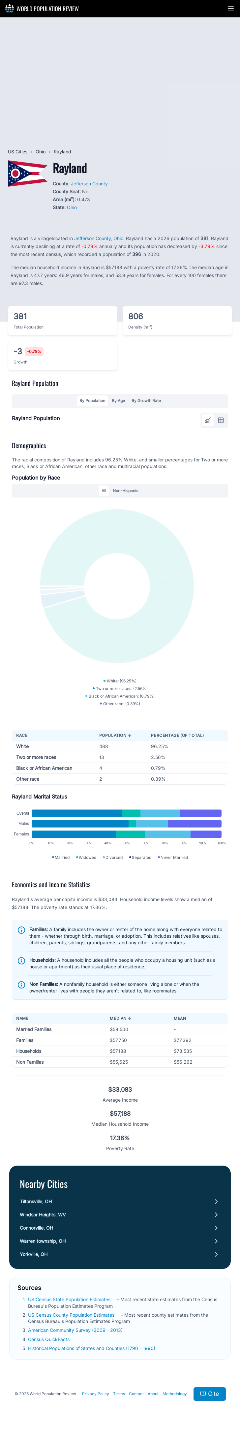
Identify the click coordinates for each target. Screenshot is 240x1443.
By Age (118, 400)
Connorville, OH (36, 1228)
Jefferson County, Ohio (98, 238)
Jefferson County (89, 183)
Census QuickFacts (49, 1339)
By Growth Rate (146, 400)
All (104, 490)
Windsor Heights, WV (43, 1214)
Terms (119, 1393)
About (153, 1393)
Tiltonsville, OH (36, 1201)
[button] (230, 9)
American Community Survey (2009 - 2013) (75, 1330)
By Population (92, 400)
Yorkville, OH (33, 1254)
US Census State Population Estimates (69, 1299)
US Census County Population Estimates (71, 1315)
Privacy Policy (95, 1393)
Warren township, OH (43, 1241)
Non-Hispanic (125, 490)
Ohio (40, 151)
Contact (136, 1393)
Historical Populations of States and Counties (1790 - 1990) (91, 1348)
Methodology (175, 1393)
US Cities (17, 151)
